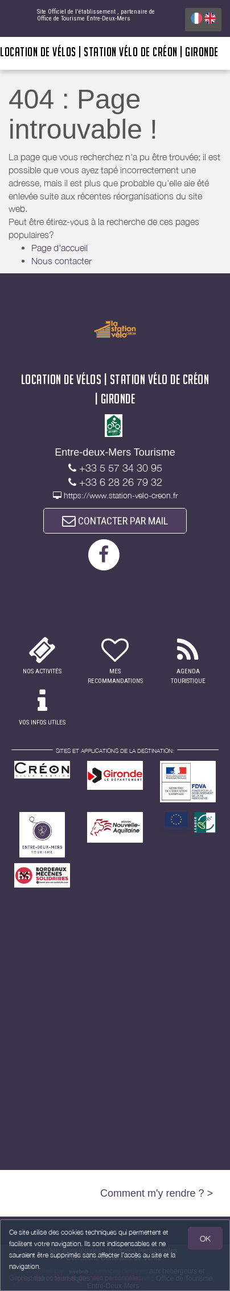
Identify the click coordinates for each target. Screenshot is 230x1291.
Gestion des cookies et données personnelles (75, 1277)
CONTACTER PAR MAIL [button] (115, 521)
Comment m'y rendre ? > (156, 1193)
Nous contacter (61, 261)
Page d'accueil (59, 248)
